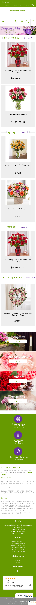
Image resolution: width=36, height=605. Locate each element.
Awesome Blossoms (18, 11)
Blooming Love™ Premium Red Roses (18, 71)
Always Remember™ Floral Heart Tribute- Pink (18, 314)
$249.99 (18, 321)
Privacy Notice (23, 601)
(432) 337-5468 (9, 2)
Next (33, 62)
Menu (3, 24)
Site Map (24, 603)
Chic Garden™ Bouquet (18, 209)
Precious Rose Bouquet (18, 114)
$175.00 (18, 173)
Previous (3, 62)
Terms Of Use (13, 601)
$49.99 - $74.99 (18, 122)
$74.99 (18, 216)
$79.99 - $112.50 (18, 78)
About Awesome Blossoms (10, 467)
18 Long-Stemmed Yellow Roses (18, 165)
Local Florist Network (14, 603)
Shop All (27, 38)
